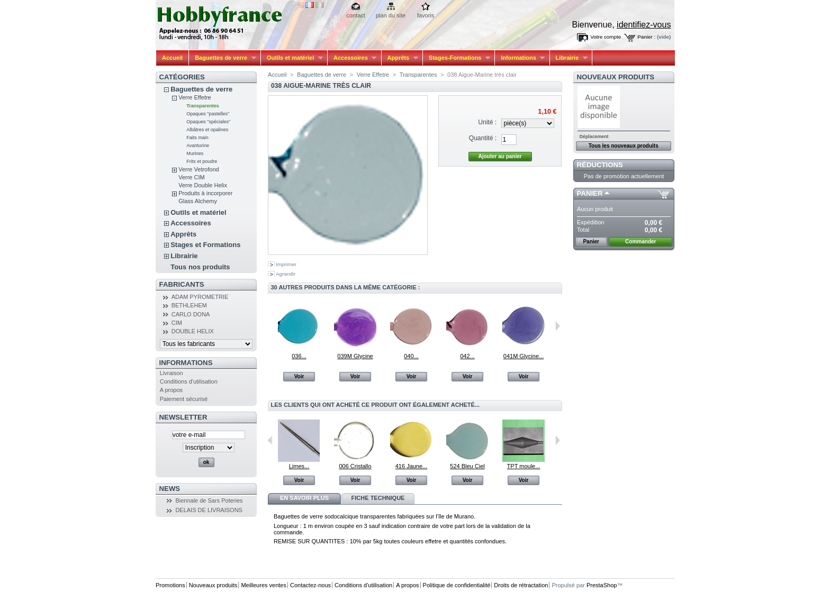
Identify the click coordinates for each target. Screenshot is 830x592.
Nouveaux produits (616, 77)
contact (355, 15)
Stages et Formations (205, 245)
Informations (520, 57)
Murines (194, 153)
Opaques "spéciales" (208, 121)
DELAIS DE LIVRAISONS (208, 510)
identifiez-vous (644, 24)
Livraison (171, 373)
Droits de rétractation (521, 585)
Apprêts (400, 57)
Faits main (197, 137)
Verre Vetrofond (198, 169)
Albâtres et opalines (207, 129)
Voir (299, 376)
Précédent (270, 440)
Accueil (172, 57)
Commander (640, 241)
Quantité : (483, 138)
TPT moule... (523, 466)
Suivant (557, 326)
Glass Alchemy (197, 201)
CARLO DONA (191, 314)
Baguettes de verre (222, 57)
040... (411, 356)
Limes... (299, 466)
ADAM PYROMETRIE (200, 297)
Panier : (646, 37)
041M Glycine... (523, 356)
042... (467, 356)
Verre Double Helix (202, 185)
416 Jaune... (411, 466)
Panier (590, 193)
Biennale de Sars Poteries (208, 500)
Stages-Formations (456, 57)
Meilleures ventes (263, 585)
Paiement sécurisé (184, 399)
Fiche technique (378, 498)
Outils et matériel (292, 57)
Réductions (600, 165)
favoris (425, 15)
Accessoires (352, 57)
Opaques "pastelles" (207, 113)
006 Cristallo (355, 466)
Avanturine (197, 145)
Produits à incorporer (205, 193)
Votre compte (605, 37)
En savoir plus (304, 498)
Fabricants (181, 284)
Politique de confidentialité (457, 585)
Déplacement (594, 136)
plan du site (390, 15)
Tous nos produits (200, 267)
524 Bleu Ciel (467, 466)
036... (299, 356)
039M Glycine (355, 356)
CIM (177, 323)
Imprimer (286, 264)
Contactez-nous (310, 585)
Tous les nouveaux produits (623, 146)
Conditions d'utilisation (189, 381)
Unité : (487, 122)
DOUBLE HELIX (193, 331)
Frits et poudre (201, 161)
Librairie (569, 57)
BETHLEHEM (189, 305)
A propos (171, 390)
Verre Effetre (194, 97)
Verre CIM (191, 177)
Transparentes (202, 105)
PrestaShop (602, 585)
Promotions (170, 585)
